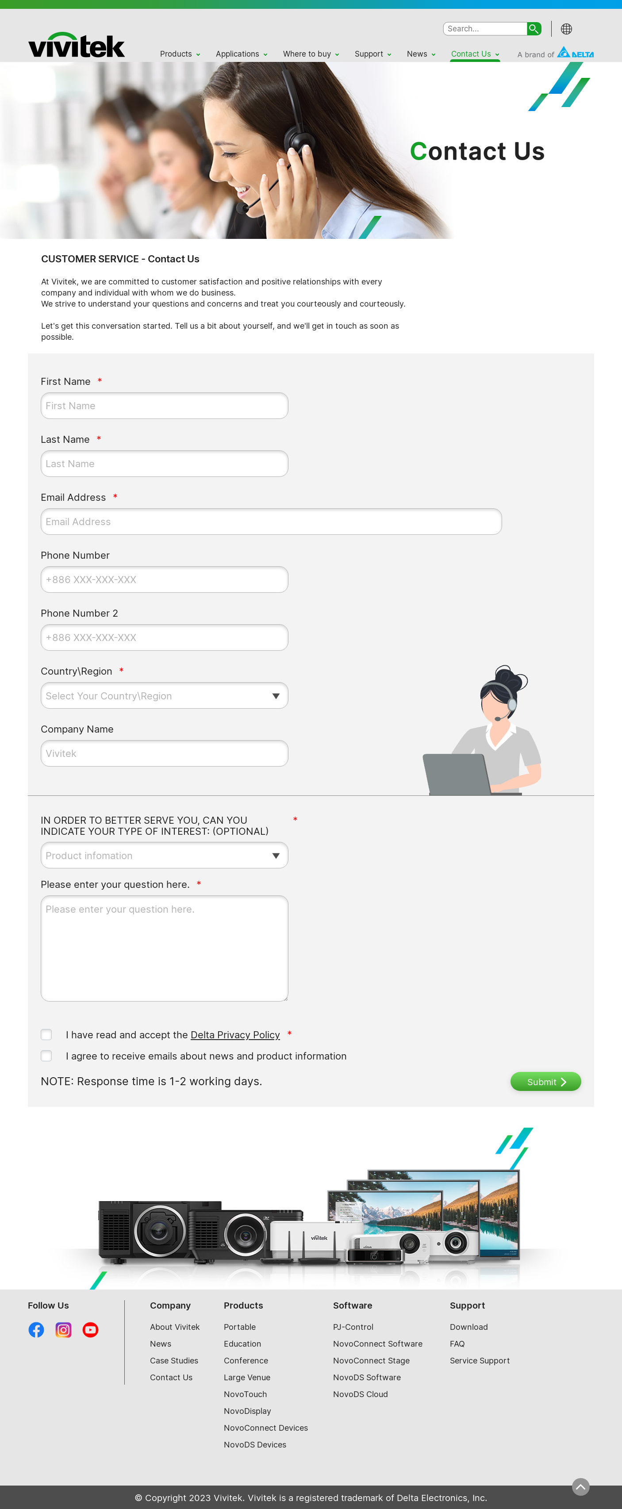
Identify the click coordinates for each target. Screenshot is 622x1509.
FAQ (457, 1343)
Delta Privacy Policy (235, 1035)
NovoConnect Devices (266, 1427)
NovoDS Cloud (360, 1394)
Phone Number (75, 555)
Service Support (480, 1360)
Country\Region (76, 671)
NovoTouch (245, 1394)
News (417, 54)
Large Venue (247, 1377)
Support (369, 54)
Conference (246, 1360)
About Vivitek (175, 1327)
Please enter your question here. (115, 884)
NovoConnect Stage (371, 1360)
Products (176, 54)
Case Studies (174, 1360)
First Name (66, 381)
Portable (240, 1327)
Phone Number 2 (79, 613)
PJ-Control (353, 1327)
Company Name (77, 729)
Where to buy (307, 54)
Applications (237, 54)
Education (242, 1343)
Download (469, 1327)
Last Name (65, 439)
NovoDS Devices (255, 1444)
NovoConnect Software (377, 1343)
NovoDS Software (367, 1377)
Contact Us (471, 54)
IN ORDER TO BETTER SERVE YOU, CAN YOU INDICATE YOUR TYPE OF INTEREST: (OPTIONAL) (155, 826)
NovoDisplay (247, 1411)
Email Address (73, 497)
